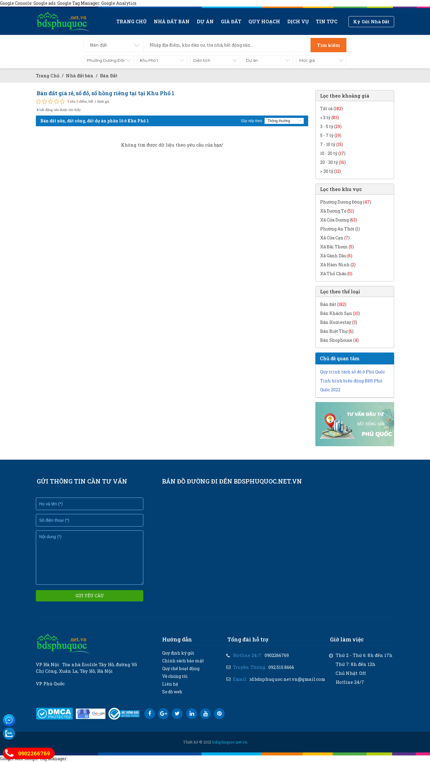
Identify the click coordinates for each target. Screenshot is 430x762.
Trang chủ (131, 21)
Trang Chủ (47, 75)
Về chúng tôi (175, 676)
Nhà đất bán (172, 21)
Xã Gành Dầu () (336, 255)
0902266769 (277, 655)
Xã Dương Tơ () (337, 211)
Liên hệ (170, 684)
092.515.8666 (281, 667)
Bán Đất (108, 75)
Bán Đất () (333, 304)
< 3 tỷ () (329, 117)
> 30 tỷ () (330, 171)
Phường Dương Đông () (345, 202)
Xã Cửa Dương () (338, 220)
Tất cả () (331, 108)
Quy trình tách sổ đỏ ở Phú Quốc (352, 372)
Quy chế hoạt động (180, 668)
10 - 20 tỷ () (332, 153)
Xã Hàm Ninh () (338, 264)
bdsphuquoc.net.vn (229, 742)
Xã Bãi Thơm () (337, 247)
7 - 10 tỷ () (331, 144)
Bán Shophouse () (339, 340)
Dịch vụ (298, 21)
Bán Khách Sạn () (340, 313)
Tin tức (326, 21)
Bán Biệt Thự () (337, 331)
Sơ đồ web (172, 692)
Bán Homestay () (338, 322)
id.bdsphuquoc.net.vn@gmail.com (287, 679)
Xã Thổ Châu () (336, 273)
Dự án (205, 21)
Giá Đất (231, 21)
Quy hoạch (264, 21)
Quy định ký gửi (178, 653)
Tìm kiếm (328, 45)
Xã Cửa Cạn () (335, 238)
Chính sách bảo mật (183, 661)
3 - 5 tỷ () (331, 126)
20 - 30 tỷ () (333, 162)
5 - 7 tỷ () (330, 135)
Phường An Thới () (340, 229)
